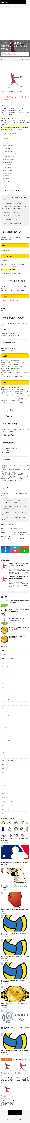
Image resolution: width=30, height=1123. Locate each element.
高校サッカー (5, 809)
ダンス (4, 703)
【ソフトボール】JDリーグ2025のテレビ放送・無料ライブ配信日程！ (7, 1079)
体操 (3, 752)
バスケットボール (6, 715)
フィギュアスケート (7, 728)
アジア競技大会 (6, 666)
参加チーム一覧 (7, 162)
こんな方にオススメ (8, 143)
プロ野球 (21, 6)
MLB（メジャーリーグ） (8, 658)
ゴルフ (4, 687)
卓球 (3, 756)
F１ (3, 650)
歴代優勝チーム (7, 176)
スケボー (4, 691)
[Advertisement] (15, 24)
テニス (14, 6)
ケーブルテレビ (10, 151)
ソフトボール (13, 53)
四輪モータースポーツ (7, 760)
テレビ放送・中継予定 (9, 146)
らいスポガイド (19, 1119)
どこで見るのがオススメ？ (10, 159)
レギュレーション (9, 416)
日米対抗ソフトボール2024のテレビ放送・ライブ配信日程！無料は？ (22, 1079)
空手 (3, 789)
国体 (3, 764)
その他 (4, 662)
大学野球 (4, 768)
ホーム (2, 6)
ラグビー (4, 744)
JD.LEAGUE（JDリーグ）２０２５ (10, 54)
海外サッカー (5, 776)
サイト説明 (8, 6)
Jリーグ (4, 654)
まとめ (6, 181)
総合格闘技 (5, 797)
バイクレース (5, 711)
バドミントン (5, 719)
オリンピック (5, 679)
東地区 (8, 165)
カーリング (5, 683)
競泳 (3, 793)
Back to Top (15, 1113)
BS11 (7, 148)
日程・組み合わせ (8, 173)
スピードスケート (6, 695)
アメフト (4, 670)
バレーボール (5, 723)
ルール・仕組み (7, 170)
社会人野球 (5, 785)
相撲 (3, 780)
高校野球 (4, 813)
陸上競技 (4, 805)
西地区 (8, 168)
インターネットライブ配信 (10, 154)
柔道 (3, 772)
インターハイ (5, 675)
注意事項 (6, 179)
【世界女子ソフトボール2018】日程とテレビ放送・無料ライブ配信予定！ (7, 1103)
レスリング (5, 748)
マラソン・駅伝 (6, 740)
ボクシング (5, 736)
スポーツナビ (9, 157)
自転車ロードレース (7, 801)
